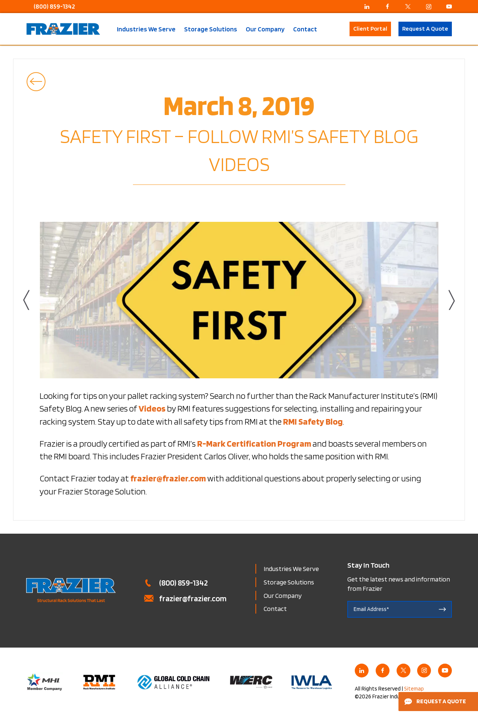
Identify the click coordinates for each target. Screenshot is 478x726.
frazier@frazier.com (193, 598)
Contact (305, 29)
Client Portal (370, 28)
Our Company (265, 29)
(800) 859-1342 (54, 6)
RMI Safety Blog (313, 421)
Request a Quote (435, 701)
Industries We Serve (146, 29)
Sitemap (414, 688)
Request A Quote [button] (425, 28)
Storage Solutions (210, 29)
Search (337, 29)
